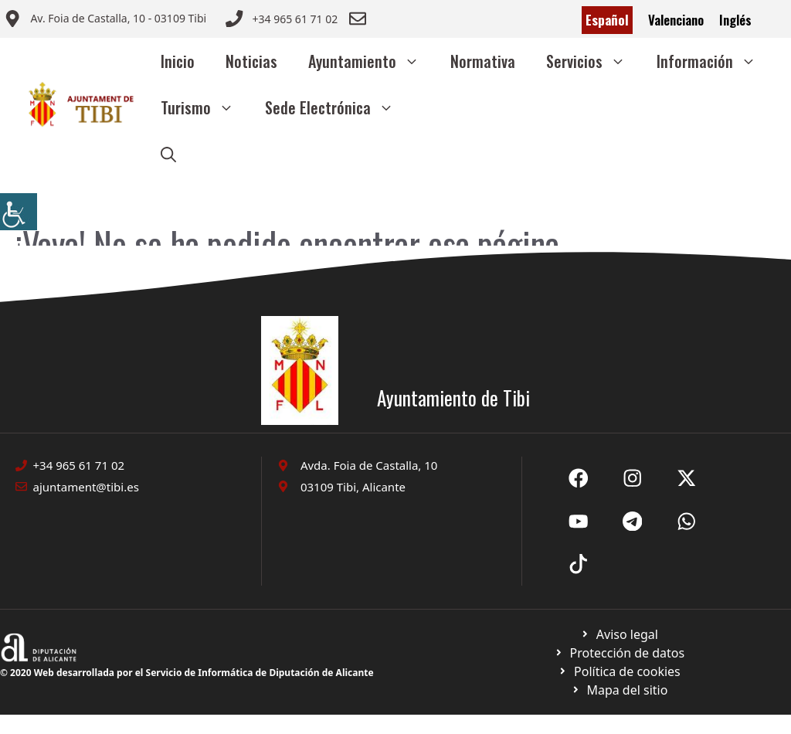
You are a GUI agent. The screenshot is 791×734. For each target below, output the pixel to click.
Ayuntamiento (371, 61)
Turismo (205, 107)
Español (607, 19)
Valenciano (676, 19)
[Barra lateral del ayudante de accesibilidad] (18, 211)
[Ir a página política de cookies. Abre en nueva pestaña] (619, 653)
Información (714, 61)
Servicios (593, 61)
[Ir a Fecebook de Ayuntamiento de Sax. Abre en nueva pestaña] (578, 478)
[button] (168, 154)
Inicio (178, 61)
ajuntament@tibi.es (86, 486)
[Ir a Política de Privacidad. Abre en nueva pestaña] (619, 634)
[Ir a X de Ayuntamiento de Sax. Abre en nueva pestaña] (632, 478)
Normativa (482, 61)
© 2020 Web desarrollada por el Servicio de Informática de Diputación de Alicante (187, 672)
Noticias (251, 61)
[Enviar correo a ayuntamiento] (105, 20)
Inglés (735, 19)
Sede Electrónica (337, 107)
